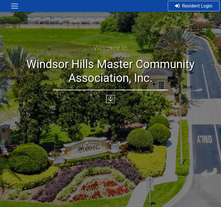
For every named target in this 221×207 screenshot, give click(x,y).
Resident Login (193, 6)
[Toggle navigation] (14, 6)
